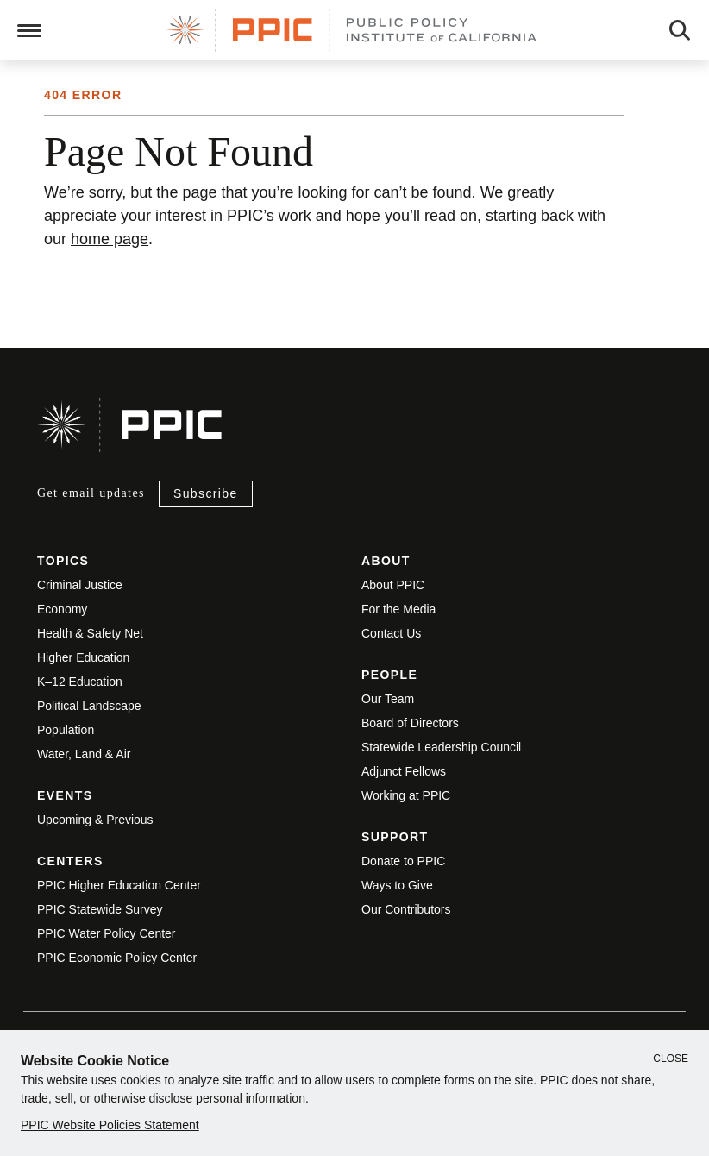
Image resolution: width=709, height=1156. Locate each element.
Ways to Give (397, 885)
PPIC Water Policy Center (106, 933)
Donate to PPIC (403, 861)
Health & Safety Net (90, 633)
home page (109, 239)
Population (65, 730)
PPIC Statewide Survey (100, 909)
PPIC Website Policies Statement (110, 1125)
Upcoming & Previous (95, 819)
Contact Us (391, 633)
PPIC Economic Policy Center (117, 957)
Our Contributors (405, 909)
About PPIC (392, 585)
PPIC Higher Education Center (119, 885)
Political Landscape (89, 706)
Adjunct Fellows (403, 771)
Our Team (387, 699)
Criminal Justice (79, 585)
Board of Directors (410, 723)
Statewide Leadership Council (441, 747)
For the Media (398, 609)
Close (670, 1058)
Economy (62, 609)
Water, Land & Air (83, 754)
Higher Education (83, 657)
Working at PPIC (405, 795)
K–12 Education (79, 681)
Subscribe (205, 493)
